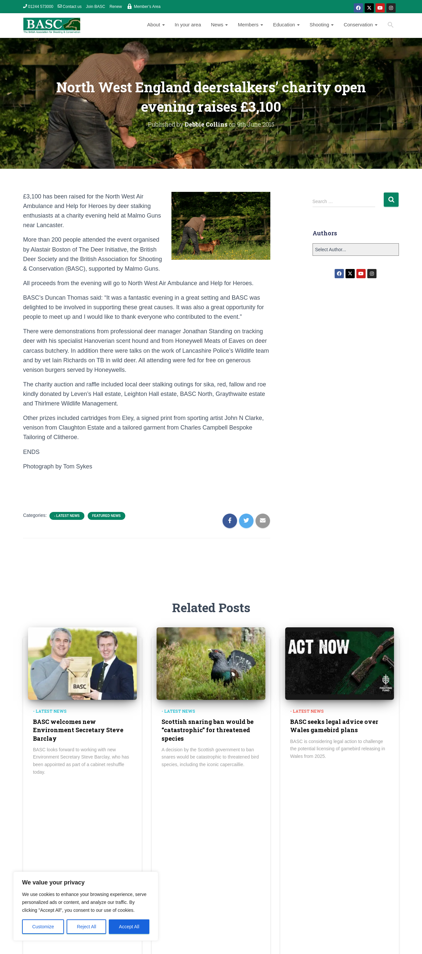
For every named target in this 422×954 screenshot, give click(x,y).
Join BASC (95, 6)
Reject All (86, 926)
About (156, 24)
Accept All (129, 926)
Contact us (69, 6)
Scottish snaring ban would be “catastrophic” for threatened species (208, 730)
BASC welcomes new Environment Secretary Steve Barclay (78, 730)
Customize (43, 926)
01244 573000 (38, 6)
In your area (188, 24)
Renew (115, 6)
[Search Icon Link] (390, 25)
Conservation (360, 24)
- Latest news (66, 516)
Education (286, 24)
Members (250, 24)
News (219, 24)
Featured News (106, 516)
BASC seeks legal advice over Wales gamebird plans (334, 726)
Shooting (322, 24)
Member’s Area (143, 6)
